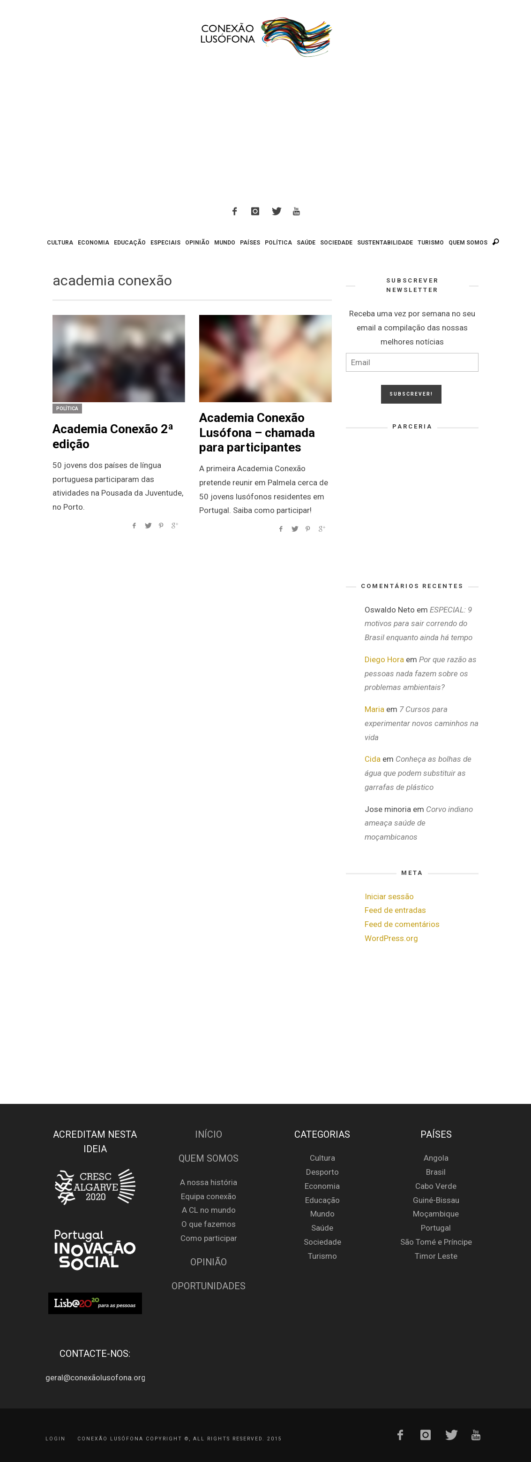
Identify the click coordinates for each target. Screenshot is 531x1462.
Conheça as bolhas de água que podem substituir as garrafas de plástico (418, 773)
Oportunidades (209, 1286)
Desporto (322, 1172)
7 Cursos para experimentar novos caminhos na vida (422, 723)
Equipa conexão (208, 1196)
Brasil (436, 1172)
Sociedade (322, 1242)
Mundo (322, 1213)
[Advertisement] (265, 133)
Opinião (208, 1262)
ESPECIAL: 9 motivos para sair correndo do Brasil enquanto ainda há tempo (418, 624)
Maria (374, 709)
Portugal (436, 1227)
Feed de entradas (395, 910)
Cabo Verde (435, 1186)
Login (55, 1438)
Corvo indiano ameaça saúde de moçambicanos (419, 823)
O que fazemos (208, 1224)
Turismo (322, 1256)
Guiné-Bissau (436, 1200)
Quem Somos (209, 1158)
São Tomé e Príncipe (436, 1242)
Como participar (208, 1238)
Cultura (322, 1158)
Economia (322, 1186)
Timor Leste (436, 1256)
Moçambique (436, 1213)
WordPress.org (391, 938)
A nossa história (208, 1182)
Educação (322, 1200)
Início (208, 1134)
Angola (436, 1158)
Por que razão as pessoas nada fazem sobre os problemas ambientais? (421, 673)
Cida (373, 759)
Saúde (322, 1227)
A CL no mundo (209, 1210)
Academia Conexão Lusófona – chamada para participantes (257, 432)
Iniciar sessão (389, 896)
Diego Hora (384, 659)
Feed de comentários (402, 924)
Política (67, 408)
